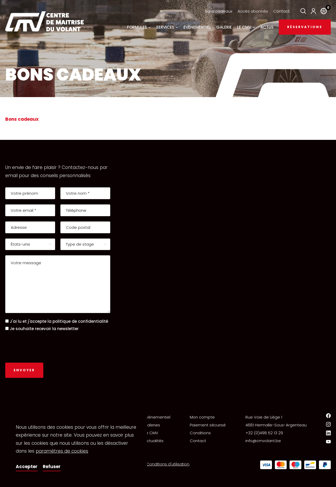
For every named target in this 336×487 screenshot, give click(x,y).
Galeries (152, 425)
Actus (267, 27)
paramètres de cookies (62, 451)
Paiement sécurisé (208, 425)
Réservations (304, 27)
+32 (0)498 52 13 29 (264, 433)
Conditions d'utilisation (167, 464)
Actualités (154, 440)
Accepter (27, 466)
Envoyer (24, 370)
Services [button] (167, 27)
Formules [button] (139, 27)
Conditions (200, 433)
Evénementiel (197, 27)
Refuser (52, 466)
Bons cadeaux (218, 11)
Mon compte (202, 417)
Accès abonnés (253, 11)
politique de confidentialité (80, 321)
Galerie (224, 27)
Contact (281, 11)
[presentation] (45, 347)
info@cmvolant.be (263, 440)
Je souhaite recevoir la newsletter (44, 328)
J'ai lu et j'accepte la (59, 321)
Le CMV (151, 433)
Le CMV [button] (246, 27)
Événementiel (157, 417)
